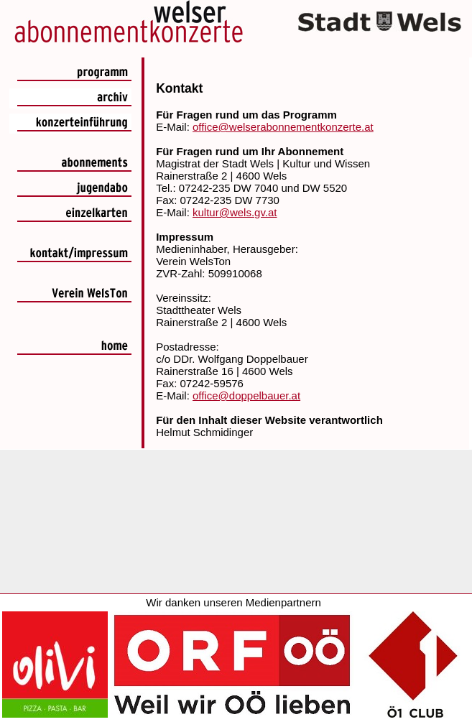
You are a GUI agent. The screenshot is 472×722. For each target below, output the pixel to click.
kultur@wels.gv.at (235, 212)
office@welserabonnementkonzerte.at (283, 127)
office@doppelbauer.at (246, 395)
